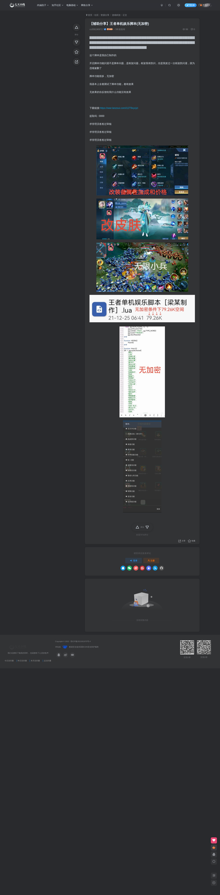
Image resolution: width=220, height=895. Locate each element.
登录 (133, 560)
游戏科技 (116, 15)
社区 (96, 15)
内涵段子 (43, 5)
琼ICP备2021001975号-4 (81, 641)
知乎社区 (57, 5)
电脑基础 (72, 5)
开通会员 (205, 5)
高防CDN (84, 647)
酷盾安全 (72, 647)
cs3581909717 (96, 29)
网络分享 (87, 5)
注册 (151, 560)
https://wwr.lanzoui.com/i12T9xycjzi (119, 108)
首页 (89, 15)
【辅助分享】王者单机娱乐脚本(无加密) (119, 24)
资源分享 (105, 15)
